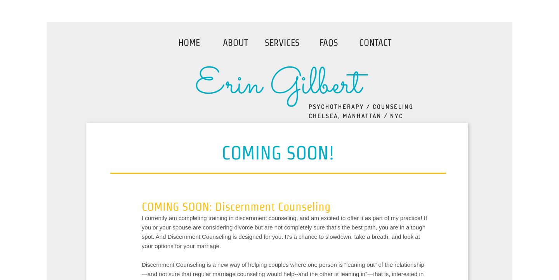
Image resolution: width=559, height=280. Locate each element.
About (235, 42)
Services (282, 42)
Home (189, 42)
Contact (375, 42)
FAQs (328, 42)
